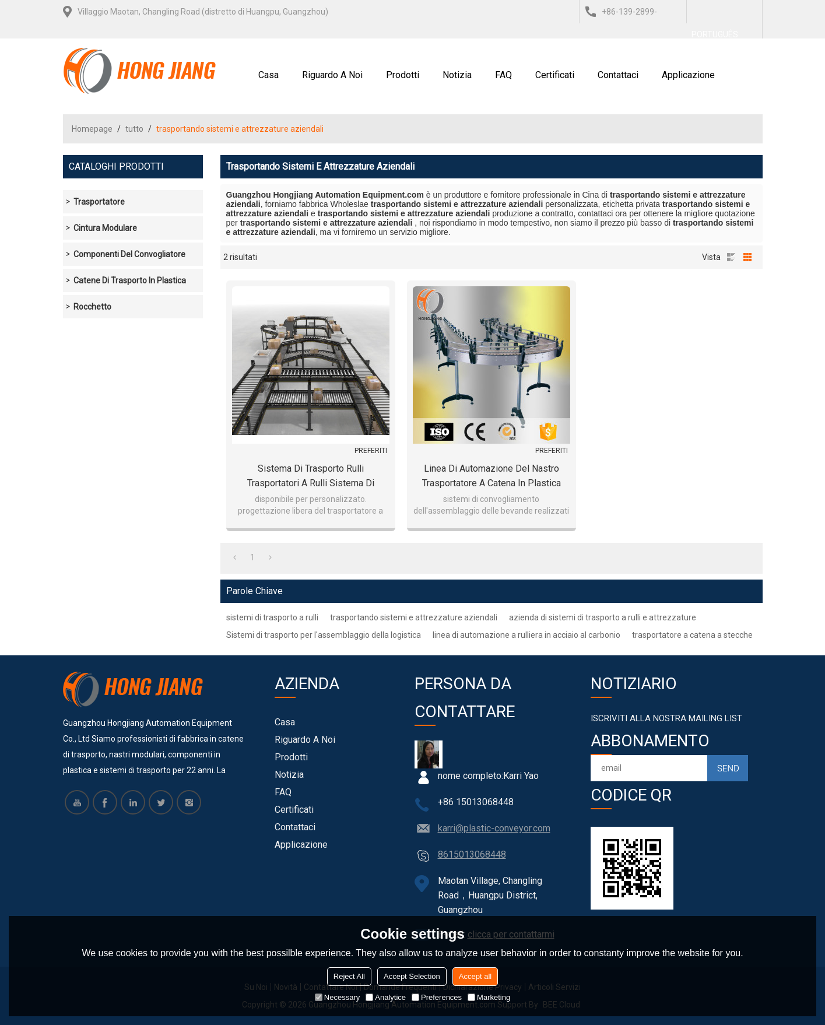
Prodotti (402, 74)
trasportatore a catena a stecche (692, 635)
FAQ (503, 74)
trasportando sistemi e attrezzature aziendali (413, 617)
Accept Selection (412, 976)
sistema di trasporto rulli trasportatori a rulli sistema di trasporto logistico (310, 476)
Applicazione (688, 74)
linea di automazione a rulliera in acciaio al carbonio (526, 635)
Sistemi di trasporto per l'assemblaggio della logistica (323, 635)
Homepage (92, 129)
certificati (554, 74)
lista (731, 257)
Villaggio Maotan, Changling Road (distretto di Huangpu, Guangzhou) (203, 11)
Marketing (489, 997)
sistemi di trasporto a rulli (272, 617)
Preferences (437, 997)
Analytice (386, 997)
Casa (268, 74)
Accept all (475, 976)
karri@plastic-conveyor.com (494, 828)
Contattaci (618, 74)
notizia (457, 74)
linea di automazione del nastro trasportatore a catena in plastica (491, 476)
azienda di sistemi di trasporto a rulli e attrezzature (602, 617)
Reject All (349, 976)
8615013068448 (472, 854)
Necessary (337, 997)
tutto (134, 129)
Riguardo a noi (332, 74)
